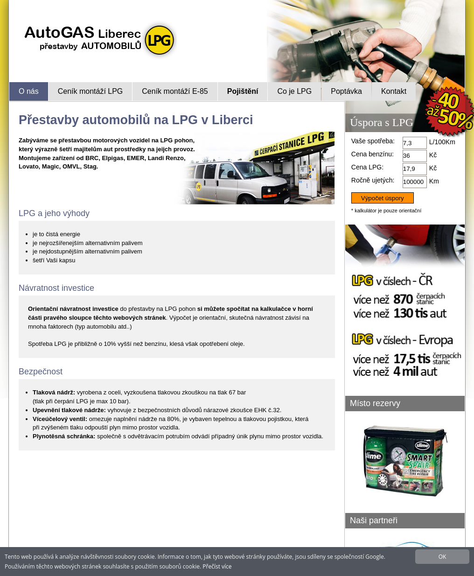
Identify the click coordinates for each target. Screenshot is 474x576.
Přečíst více (216, 566)
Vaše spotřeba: (373, 141)
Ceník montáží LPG (90, 91)
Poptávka (346, 91)
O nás (29, 91)
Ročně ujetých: (373, 180)
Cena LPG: (367, 167)
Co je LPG (294, 91)
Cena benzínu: (372, 154)
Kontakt (393, 91)
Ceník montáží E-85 (175, 91)
